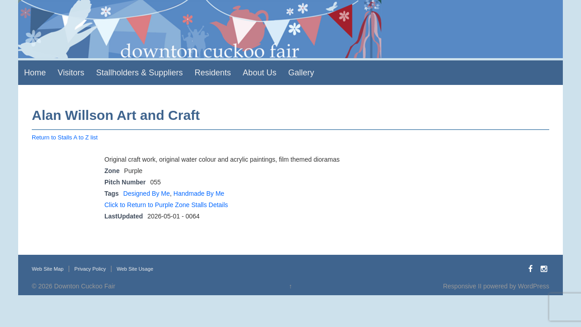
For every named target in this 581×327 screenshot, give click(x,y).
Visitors (71, 72)
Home (35, 72)
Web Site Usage (135, 269)
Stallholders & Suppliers (139, 72)
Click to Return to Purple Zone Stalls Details (166, 204)
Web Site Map (48, 269)
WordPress (533, 286)
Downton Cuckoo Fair (84, 286)
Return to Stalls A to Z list (65, 137)
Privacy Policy (90, 269)
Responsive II (462, 286)
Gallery (301, 72)
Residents (213, 72)
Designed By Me (146, 193)
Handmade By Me (198, 193)
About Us (259, 72)
